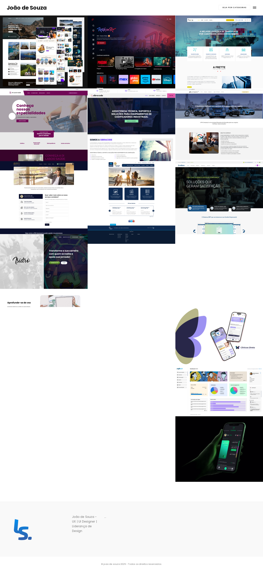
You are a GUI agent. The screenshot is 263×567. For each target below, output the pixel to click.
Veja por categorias (234, 7)
